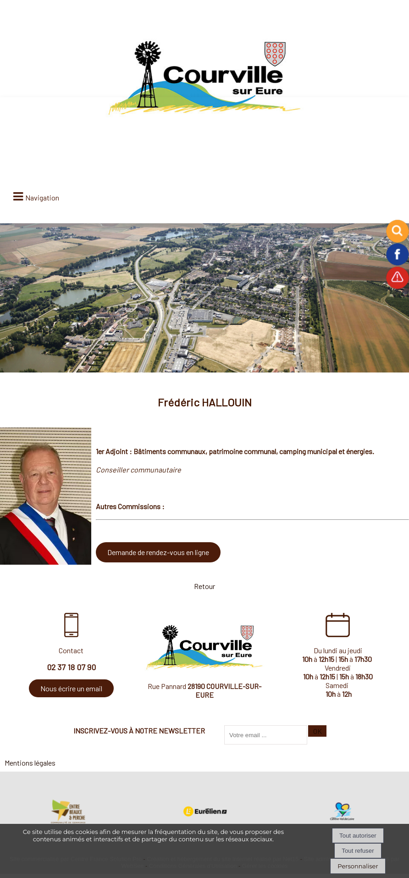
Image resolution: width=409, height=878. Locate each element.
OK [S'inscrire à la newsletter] (317, 731)
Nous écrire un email (71, 688)
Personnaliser (357, 866)
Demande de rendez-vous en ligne (158, 552)
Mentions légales (30, 762)
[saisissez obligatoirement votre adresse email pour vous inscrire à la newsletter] (265, 735)
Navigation (42, 197)
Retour (204, 586)
